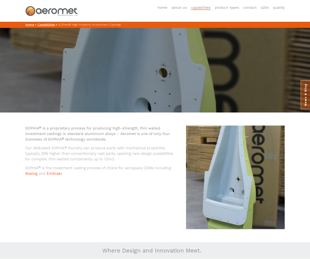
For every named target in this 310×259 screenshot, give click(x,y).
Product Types (227, 7)
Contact (250, 7)
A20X (265, 7)
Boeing (31, 173)
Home (162, 7)
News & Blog (305, 95)
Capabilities (201, 7)
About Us (179, 7)
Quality (279, 7)
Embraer (54, 173)
